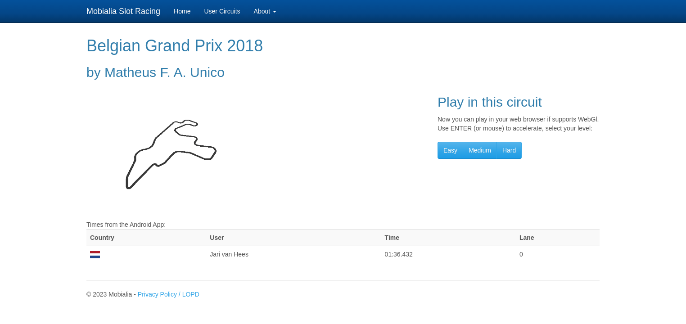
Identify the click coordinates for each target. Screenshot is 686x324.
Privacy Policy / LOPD (168, 294)
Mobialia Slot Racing (123, 11)
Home (182, 11)
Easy (450, 150)
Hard (509, 150)
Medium (480, 150)
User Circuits (222, 11)
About (265, 11)
